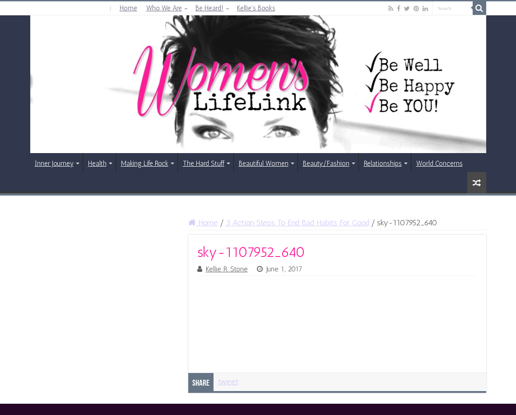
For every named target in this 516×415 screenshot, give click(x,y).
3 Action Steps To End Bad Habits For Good (297, 223)
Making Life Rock (144, 163)
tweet (228, 382)
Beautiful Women (263, 163)
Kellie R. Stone (227, 269)
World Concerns (439, 163)
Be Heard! (209, 8)
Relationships (383, 163)
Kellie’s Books (256, 8)
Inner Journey (54, 163)
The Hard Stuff (203, 163)
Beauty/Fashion (326, 163)
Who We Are (164, 8)
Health (97, 163)
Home (128, 8)
